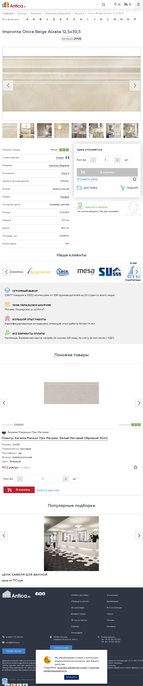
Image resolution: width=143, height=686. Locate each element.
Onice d (65, 173)
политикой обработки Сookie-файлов (121, 668)
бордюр (64, 196)
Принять (71, 677)
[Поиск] (103, 5)
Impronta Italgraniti (59, 165)
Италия (60, 157)
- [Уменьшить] (93, 160)
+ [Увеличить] (117, 160)
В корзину (97, 172)
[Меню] (138, 4)
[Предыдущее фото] (4, 403)
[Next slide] (134, 85)
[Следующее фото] (139, 403)
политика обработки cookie (72, 667)
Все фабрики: (10, 19)
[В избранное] (134, 179)
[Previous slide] (8, 85)
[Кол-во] (105, 160)
